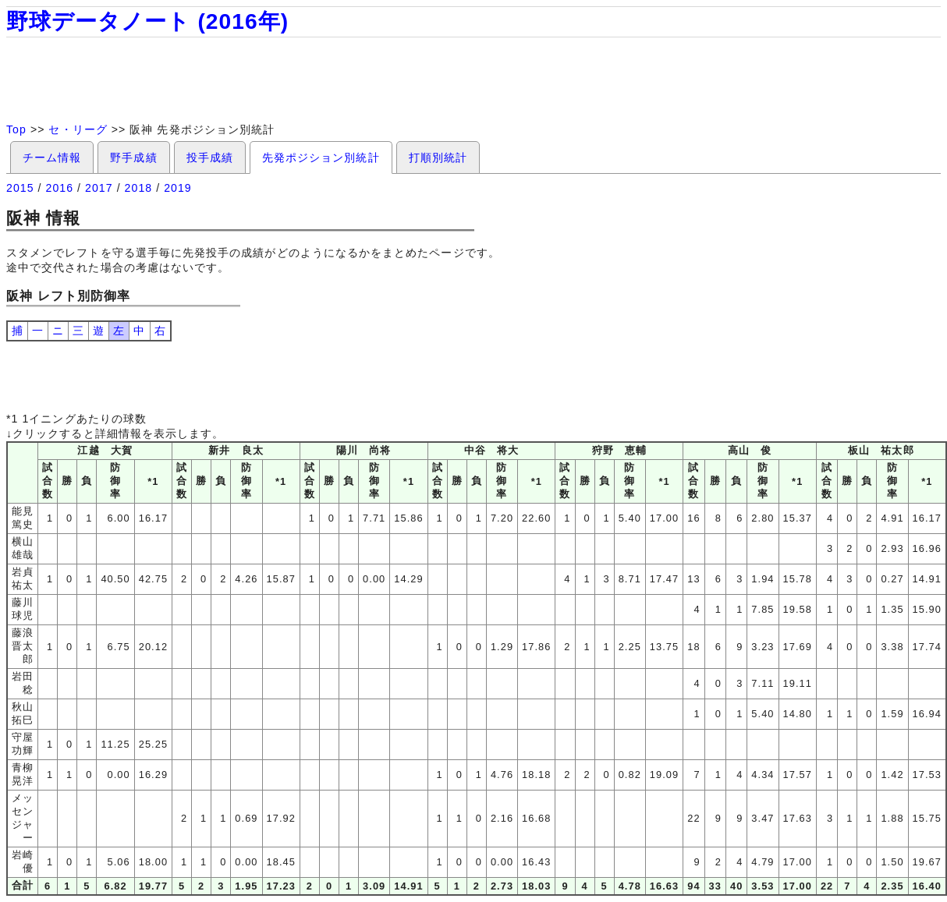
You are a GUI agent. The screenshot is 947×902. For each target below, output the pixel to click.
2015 (20, 188)
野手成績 (133, 157)
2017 (99, 188)
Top (16, 129)
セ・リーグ (77, 129)
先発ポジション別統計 (321, 157)
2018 (139, 188)
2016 (60, 188)
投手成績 (209, 157)
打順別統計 (438, 157)
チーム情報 (52, 157)
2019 (178, 188)
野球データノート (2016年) (147, 21)
